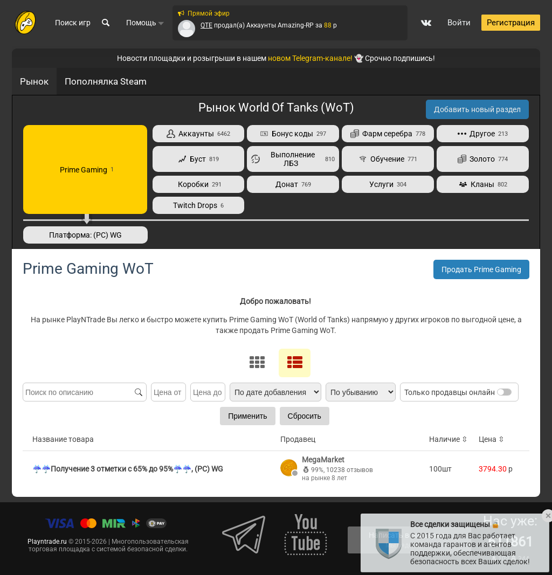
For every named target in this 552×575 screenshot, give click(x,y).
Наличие (448, 439)
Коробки (198, 184)
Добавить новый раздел (477, 109)
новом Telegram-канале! (310, 58)
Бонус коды (293, 133)
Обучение (387, 159)
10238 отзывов (349, 470)
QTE (206, 25)
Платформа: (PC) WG (85, 235)
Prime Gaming (85, 169)
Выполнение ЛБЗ (293, 159)
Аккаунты (198, 133)
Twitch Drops (198, 205)
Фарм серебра (387, 133)
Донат (293, 184)
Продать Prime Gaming (481, 269)
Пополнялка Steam (106, 81)
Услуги (387, 184)
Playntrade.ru (47, 541)
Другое (483, 133)
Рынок (34, 81)
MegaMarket (323, 459)
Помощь (145, 23)
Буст (198, 159)
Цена (492, 439)
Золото (483, 159)
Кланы (483, 184)
